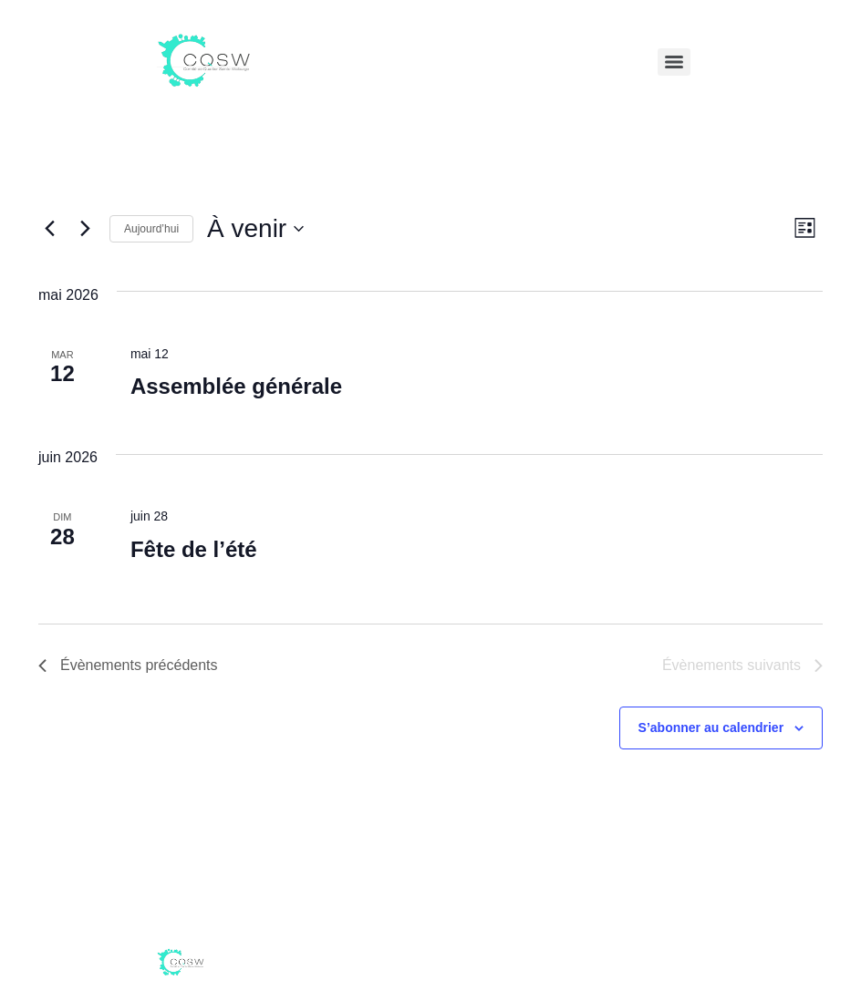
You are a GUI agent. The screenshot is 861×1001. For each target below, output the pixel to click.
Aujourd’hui (151, 228)
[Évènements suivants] (85, 229)
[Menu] (674, 62)
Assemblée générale (236, 386)
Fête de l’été (193, 549)
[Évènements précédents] (49, 229)
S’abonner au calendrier (711, 727)
